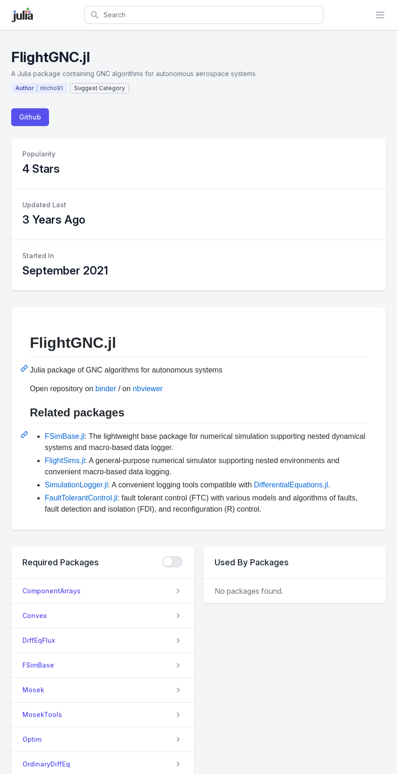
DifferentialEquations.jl (291, 485)
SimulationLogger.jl (76, 485)
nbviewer (148, 389)
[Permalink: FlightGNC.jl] (25, 368)
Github (30, 117)
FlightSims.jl (65, 460)
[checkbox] (172, 561)
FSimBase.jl (64, 436)
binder (106, 389)
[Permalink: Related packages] (25, 434)
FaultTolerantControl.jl (81, 498)
